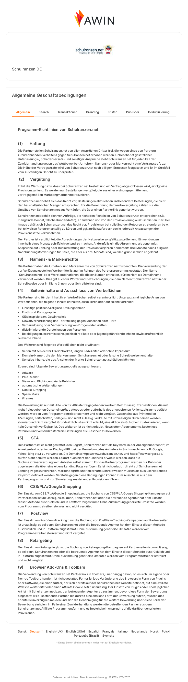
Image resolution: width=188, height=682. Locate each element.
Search (44, 112)
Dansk (22, 631)
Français (108, 631)
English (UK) (54, 631)
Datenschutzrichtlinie (65, 677)
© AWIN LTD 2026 (119, 677)
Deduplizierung (158, 112)
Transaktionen (67, 112)
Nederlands (139, 631)
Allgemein (23, 112)
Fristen (112, 112)
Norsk (154, 631)
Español (93, 631)
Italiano (123, 631)
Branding (92, 112)
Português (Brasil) (86, 635)
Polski (166, 631)
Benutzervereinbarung (93, 677)
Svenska (108, 635)
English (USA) (75, 631)
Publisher (132, 112)
